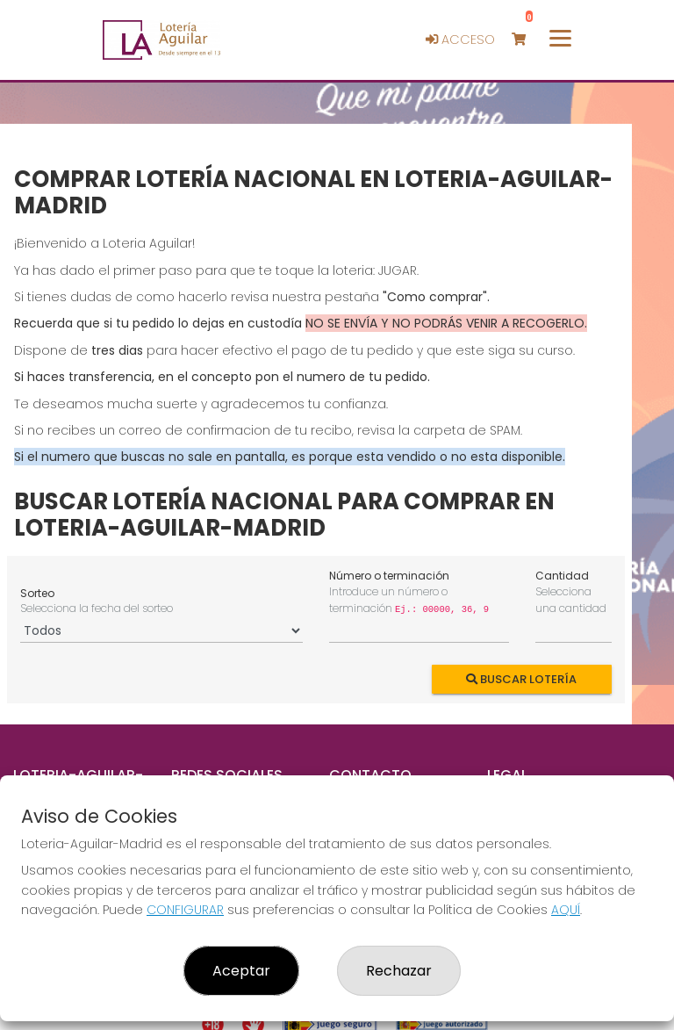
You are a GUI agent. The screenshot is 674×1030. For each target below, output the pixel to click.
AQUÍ (565, 909)
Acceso (460, 39)
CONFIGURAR (185, 909)
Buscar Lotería (522, 678)
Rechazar (399, 971)
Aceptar (241, 971)
